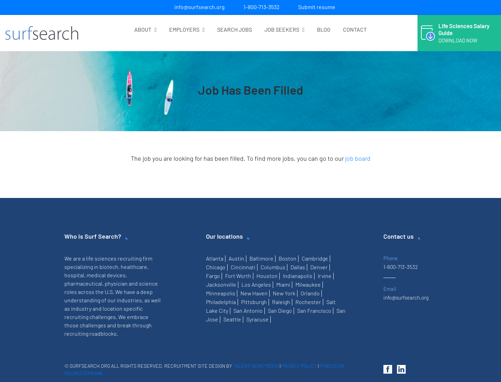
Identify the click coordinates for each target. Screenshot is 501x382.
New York (284, 293)
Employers (187, 29)
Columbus (273, 267)
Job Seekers (284, 29)
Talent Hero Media (256, 366)
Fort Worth (238, 275)
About (145, 29)
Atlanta (214, 258)
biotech (109, 266)
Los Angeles (256, 284)
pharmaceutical (83, 283)
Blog (324, 29)
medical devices (106, 275)
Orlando (310, 293)
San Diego (280, 310)
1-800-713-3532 (262, 6)
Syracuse (257, 319)
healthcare (134, 266)
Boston (287, 258)
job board (358, 158)
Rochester (308, 302)
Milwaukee (308, 284)
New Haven (254, 293)
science (148, 283)
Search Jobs (234, 29)
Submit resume (316, 6)
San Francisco (314, 310)
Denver (319, 267)
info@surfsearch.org (199, 6)
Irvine (325, 275)
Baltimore (261, 258)
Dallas (298, 267)
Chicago (215, 267)
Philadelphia (221, 302)
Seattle (232, 319)
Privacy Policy (299, 366)
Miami (283, 284)
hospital (74, 275)
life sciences (101, 258)
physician (116, 283)
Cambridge (315, 258)
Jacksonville (221, 284)
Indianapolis (297, 275)
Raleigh (281, 302)
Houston (267, 275)
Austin (236, 258)
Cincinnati (243, 267)
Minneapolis (220, 293)
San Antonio (248, 310)
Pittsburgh (254, 302)
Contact (355, 29)
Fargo (213, 275)
